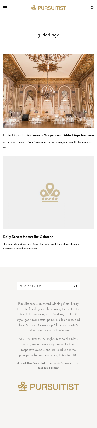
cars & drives (54, 314)
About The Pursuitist (31, 363)
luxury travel (36, 314)
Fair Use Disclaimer (59, 365)
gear (28, 319)
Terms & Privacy (59, 363)
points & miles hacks (60, 319)
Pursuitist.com (26, 303)
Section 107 (69, 355)
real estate (38, 319)
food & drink (27, 325)
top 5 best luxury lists (62, 325)
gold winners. (61, 330)
